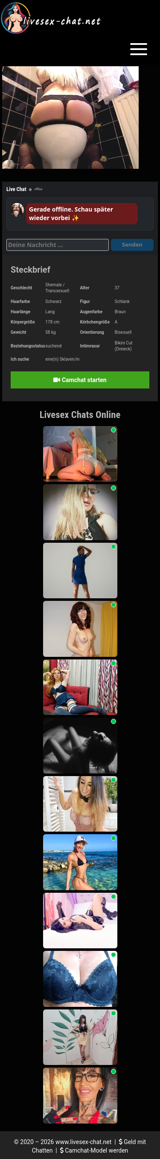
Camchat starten (79, 380)
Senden (132, 244)
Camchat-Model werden (94, 1150)
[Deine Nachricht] (57, 245)
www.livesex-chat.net (83, 1141)
